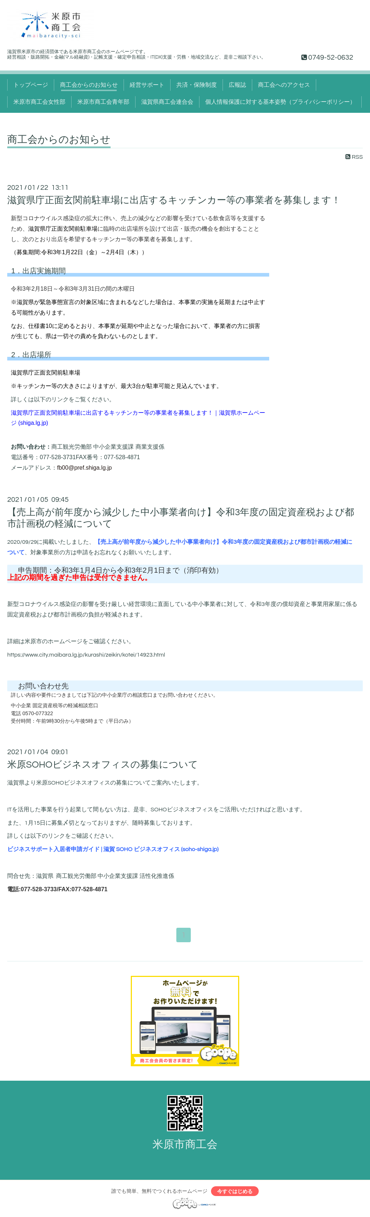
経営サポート (147, 85)
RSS (354, 157)
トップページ (30, 85)
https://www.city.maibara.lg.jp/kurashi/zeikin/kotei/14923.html (86, 655)
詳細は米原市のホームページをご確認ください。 (70, 641)
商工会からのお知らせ (89, 85)
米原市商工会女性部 (39, 102)
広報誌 (237, 85)
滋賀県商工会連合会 (167, 102)
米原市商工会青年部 (103, 102)
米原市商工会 (185, 1145)
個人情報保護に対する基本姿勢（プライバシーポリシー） (280, 102)
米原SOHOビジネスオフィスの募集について (102, 764)
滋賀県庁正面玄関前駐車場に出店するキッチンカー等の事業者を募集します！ (174, 200)
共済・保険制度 (196, 85)
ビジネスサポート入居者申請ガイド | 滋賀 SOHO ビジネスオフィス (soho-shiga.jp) (113, 849)
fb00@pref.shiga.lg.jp (84, 468)
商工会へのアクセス (284, 85)
